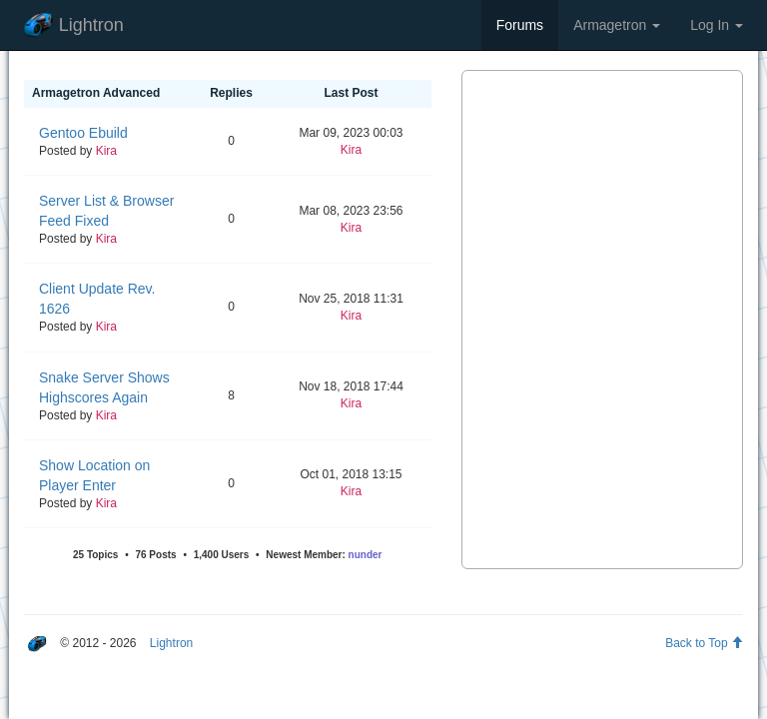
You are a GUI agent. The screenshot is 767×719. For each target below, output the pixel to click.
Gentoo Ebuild (83, 133)
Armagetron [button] (616, 25)
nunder (366, 554)
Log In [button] (716, 25)
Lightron (74, 25)
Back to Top (704, 643)
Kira (106, 151)
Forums (519, 25)
